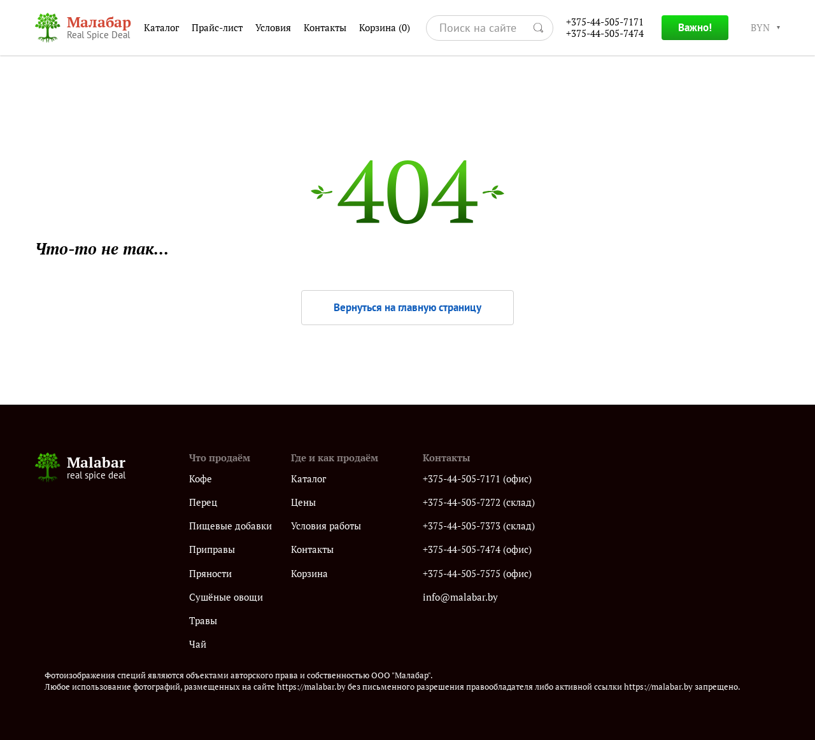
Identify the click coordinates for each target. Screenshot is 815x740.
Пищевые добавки (230, 525)
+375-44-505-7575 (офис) (477, 573)
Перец (203, 502)
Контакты (325, 28)
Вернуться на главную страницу (407, 307)
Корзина (384, 28)
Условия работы (326, 525)
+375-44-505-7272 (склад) (479, 502)
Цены (303, 502)
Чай (197, 644)
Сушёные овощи (226, 597)
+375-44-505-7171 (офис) (477, 478)
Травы (203, 620)
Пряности (210, 573)
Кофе (200, 478)
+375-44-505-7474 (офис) (477, 549)
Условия (273, 28)
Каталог (161, 28)
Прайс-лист (217, 28)
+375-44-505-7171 (605, 22)
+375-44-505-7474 (605, 33)
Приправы (212, 549)
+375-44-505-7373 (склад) (479, 525)
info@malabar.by (460, 597)
